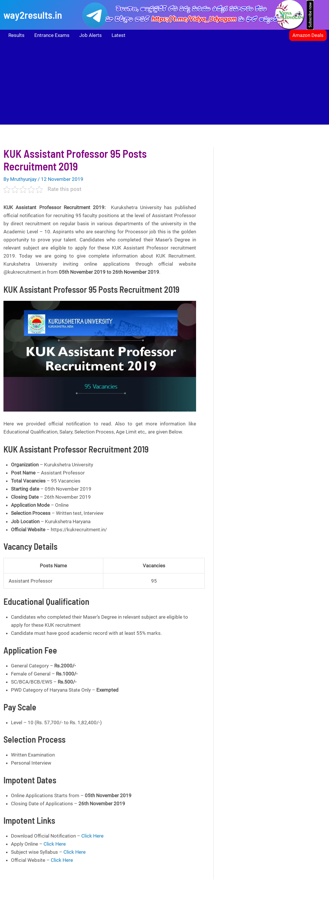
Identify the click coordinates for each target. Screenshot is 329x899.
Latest (118, 35)
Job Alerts (90, 35)
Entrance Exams (51, 35)
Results (16, 35)
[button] (308, 35)
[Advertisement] (164, 84)
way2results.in (32, 15)
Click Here (92, 836)
